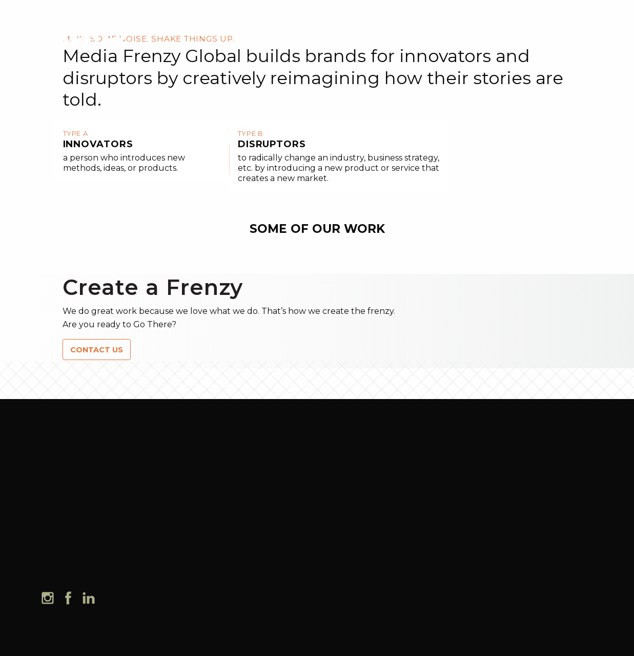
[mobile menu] (18, 20)
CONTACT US (96, 349)
